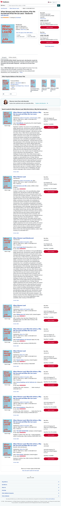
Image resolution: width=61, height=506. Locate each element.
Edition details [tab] (12, 57)
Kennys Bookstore (20, 407)
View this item (43, 18)
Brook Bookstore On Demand (23, 339)
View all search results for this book (30, 470)
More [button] (21, 72)
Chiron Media (19, 454)
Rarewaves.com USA (21, 185)
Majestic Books (20, 360)
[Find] (58, 5)
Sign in (54, 2)
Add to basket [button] (49, 27)
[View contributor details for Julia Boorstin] (5, 15)
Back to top (30, 477)
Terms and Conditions (50, 498)
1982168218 (18, 82)
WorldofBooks (19, 123)
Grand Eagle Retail (21, 247)
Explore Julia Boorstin (42, 103)
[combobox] (32, 5)
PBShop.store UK (20, 314)
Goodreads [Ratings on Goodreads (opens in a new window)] (18, 17)
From (21, 35)
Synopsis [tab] (4, 57)
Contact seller (16, 171)
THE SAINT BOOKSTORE (22, 430)
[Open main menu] (3, 5)
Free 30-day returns (49, 46)
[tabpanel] (19, 66)
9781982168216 (14, 84)
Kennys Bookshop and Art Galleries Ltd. (26, 382)
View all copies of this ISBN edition (24, 32)
